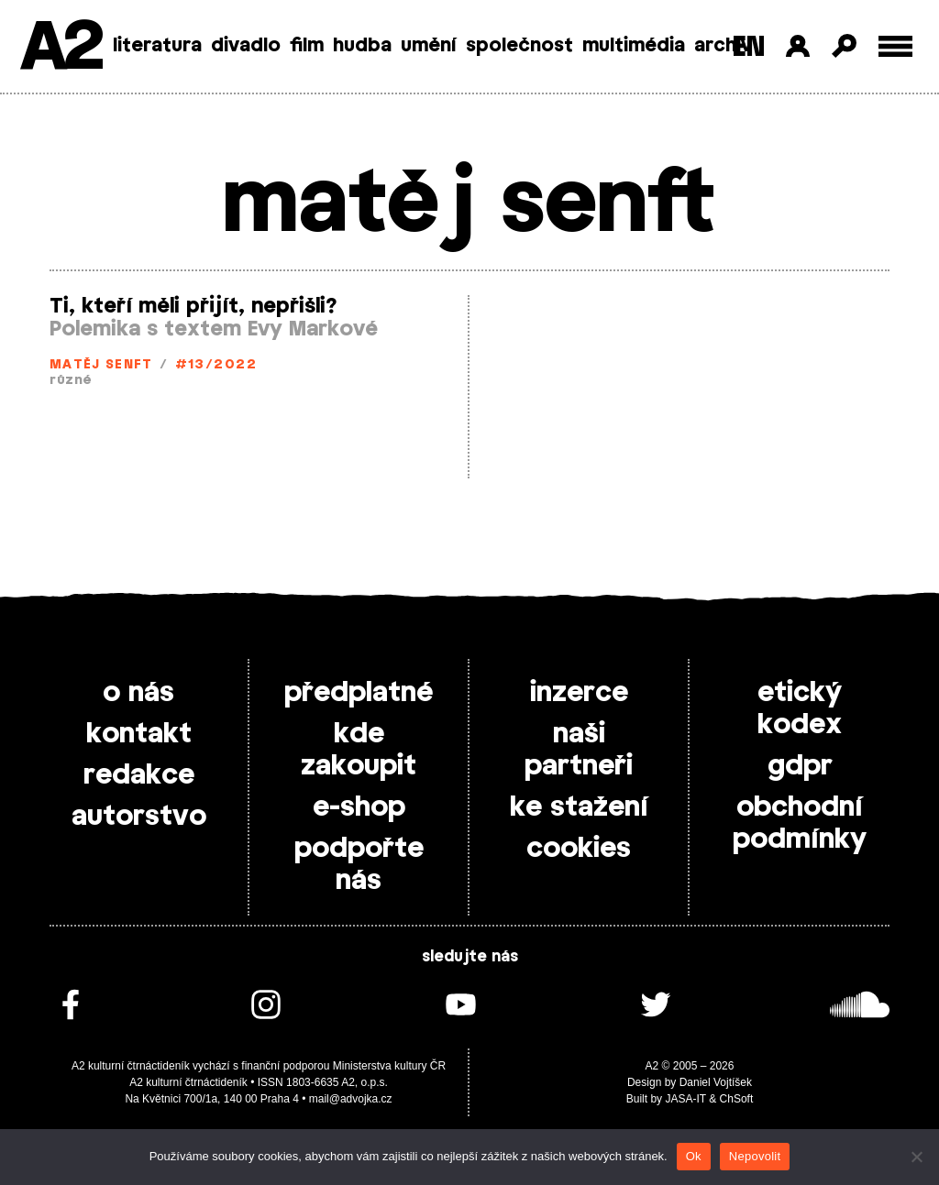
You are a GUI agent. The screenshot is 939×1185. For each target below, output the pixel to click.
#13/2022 (216, 365)
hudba (362, 46)
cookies (578, 848)
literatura (157, 46)
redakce (138, 775)
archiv (723, 46)
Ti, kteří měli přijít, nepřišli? (193, 306)
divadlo (246, 46)
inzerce (579, 692)
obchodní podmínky (800, 823)
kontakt (139, 734)
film (307, 46)
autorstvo (139, 816)
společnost (519, 46)
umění (429, 46)
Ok (693, 1156)
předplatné (358, 692)
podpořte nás (359, 864)
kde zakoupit (358, 750)
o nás (138, 692)
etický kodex (799, 708)
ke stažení (579, 807)
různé (71, 381)
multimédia (633, 46)
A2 (60, 48)
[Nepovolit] (916, 1156)
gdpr (800, 766)
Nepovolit (754, 1156)
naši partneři (579, 750)
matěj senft (101, 365)
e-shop (359, 807)
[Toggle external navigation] (895, 46)
